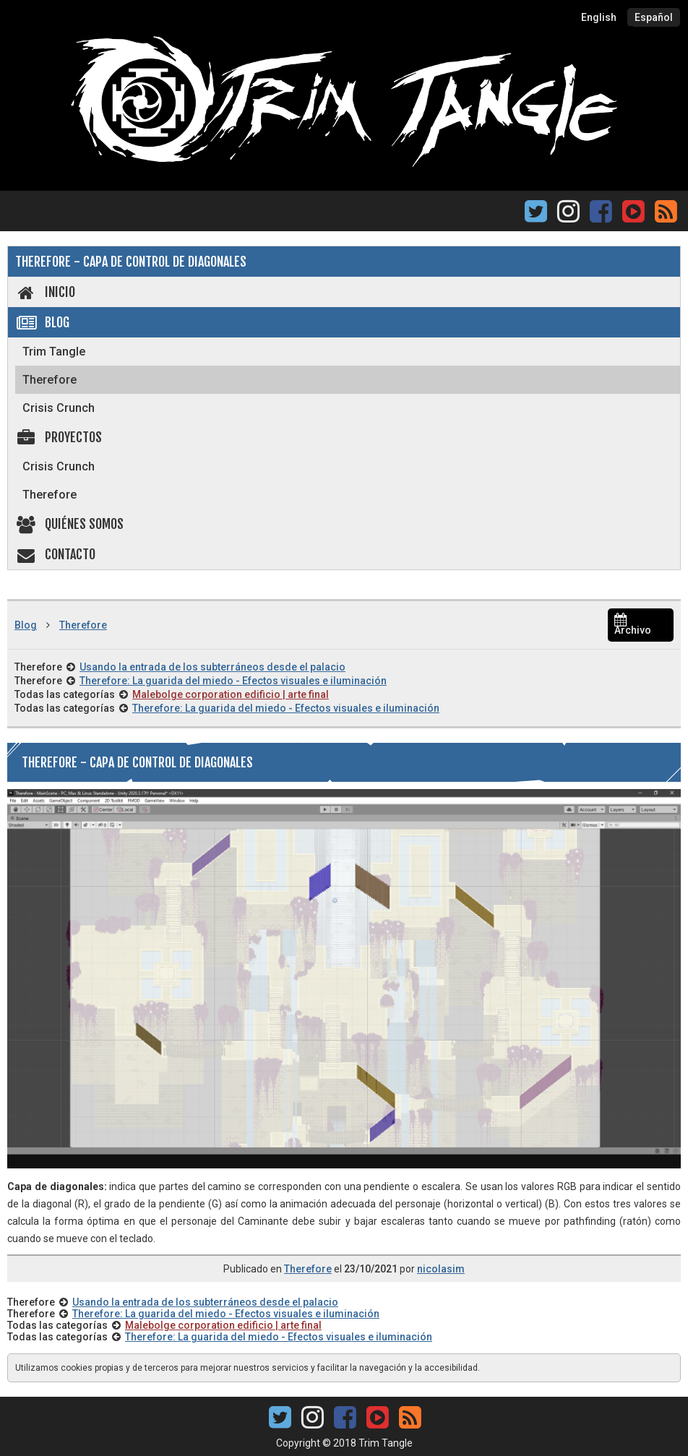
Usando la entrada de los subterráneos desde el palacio (212, 667)
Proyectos (58, 437)
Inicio (45, 292)
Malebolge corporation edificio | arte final (230, 694)
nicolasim (441, 1269)
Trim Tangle (53, 351)
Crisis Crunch (58, 408)
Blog (42, 322)
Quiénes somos (69, 524)
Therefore (49, 380)
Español (654, 17)
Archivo (632, 625)
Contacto (55, 554)
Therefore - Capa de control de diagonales (130, 262)
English (598, 17)
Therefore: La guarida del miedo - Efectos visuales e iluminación (233, 680)
